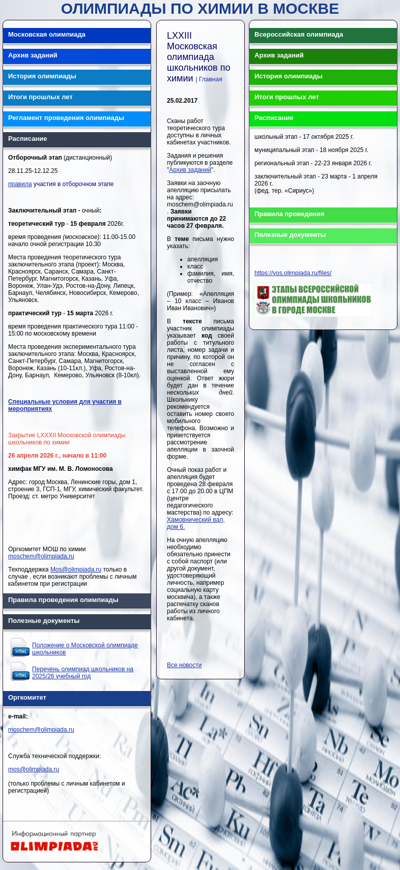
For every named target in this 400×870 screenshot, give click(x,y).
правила (20, 184)
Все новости (184, 665)
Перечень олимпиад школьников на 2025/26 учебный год (82, 673)
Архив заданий (190, 169)
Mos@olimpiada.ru (75, 569)
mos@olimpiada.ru (33, 769)
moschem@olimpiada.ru (41, 556)
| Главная (209, 79)
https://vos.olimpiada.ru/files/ (292, 273)
